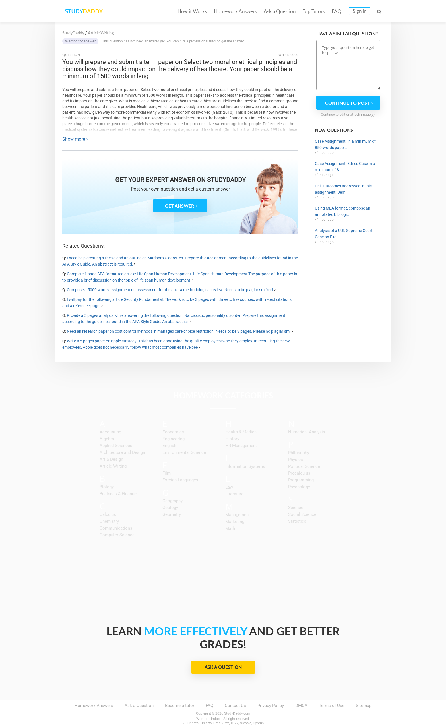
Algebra (107, 438)
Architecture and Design (122, 452)
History (232, 438)
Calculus (108, 514)
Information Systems (245, 466)
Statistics (297, 521)
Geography (172, 500)
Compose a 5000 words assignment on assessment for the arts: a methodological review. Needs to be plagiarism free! (170, 290)
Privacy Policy (270, 705)
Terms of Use (331, 705)
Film (166, 473)
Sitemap (363, 705)
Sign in (359, 11)
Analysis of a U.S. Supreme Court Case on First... (344, 233)
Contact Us (235, 705)
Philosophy (298, 452)
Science (295, 507)
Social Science (302, 514)
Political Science (304, 466)
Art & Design (111, 459)
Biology (107, 486)
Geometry (171, 514)
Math (230, 528)
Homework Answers (235, 11)
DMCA (301, 705)
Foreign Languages (180, 480)
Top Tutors (314, 11)
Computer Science (117, 534)
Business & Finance (118, 493)
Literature (234, 494)
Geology (170, 507)
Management (237, 514)
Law (229, 487)
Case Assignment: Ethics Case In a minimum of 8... (345, 166)
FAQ (337, 11)
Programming (301, 480)
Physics (295, 459)
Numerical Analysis (306, 432)
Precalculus (299, 473)
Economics (173, 432)
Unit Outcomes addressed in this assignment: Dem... (343, 189)
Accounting (110, 432)
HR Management (241, 445)
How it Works (192, 11)
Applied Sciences (116, 445)
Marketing (234, 521)
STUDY (85, 11)
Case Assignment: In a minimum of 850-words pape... (345, 144)
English (169, 445)
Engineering (173, 438)
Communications (116, 528)
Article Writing (113, 466)
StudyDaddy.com (237, 713)
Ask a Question (280, 11)
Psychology (299, 486)
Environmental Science (184, 452)
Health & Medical (241, 432)
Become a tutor (179, 705)
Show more (75, 139)
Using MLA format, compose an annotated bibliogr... (342, 211)
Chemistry (109, 521)
